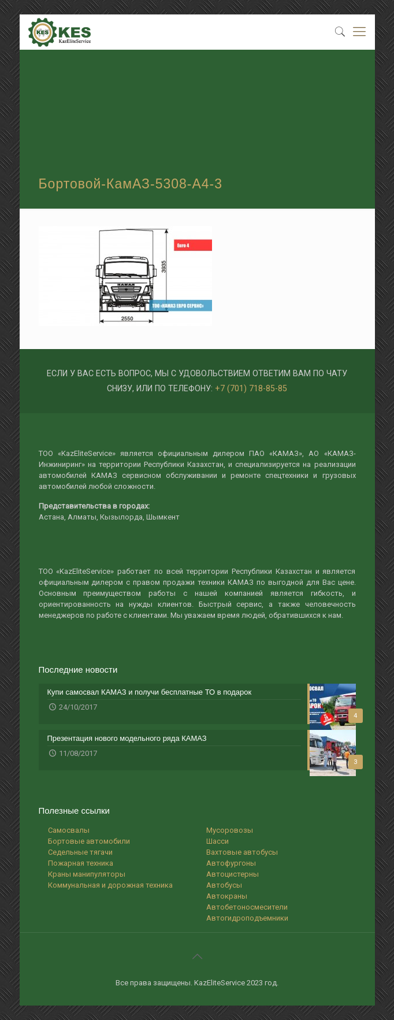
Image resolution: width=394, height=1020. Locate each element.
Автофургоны (231, 863)
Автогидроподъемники (247, 918)
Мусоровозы (229, 830)
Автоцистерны (232, 874)
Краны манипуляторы (86, 874)
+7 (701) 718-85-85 (251, 388)
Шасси (217, 841)
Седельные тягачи (80, 852)
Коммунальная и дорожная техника (110, 885)
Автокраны (226, 896)
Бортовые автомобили (89, 841)
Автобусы (224, 885)
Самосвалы (69, 830)
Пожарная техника (80, 863)
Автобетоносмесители (247, 907)
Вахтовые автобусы (242, 852)
